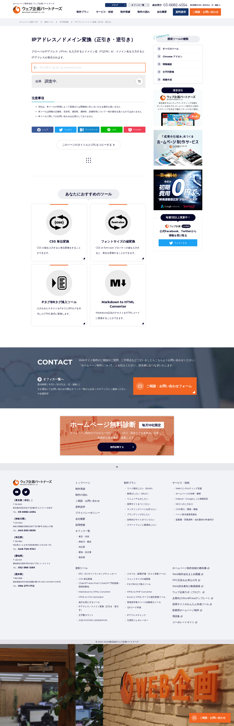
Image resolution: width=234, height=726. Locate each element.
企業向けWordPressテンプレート (192, 598)
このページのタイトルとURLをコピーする (87, 144)
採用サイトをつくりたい (138, 504)
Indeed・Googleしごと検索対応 (192, 498)
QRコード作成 (134, 607)
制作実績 (125, 11)
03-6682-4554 (175, 5)
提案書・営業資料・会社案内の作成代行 (195, 519)
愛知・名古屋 (85, 552)
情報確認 (167, 64)
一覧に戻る (88, 160)
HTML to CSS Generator (91, 597)
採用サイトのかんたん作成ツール (192, 604)
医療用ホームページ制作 (187, 610)
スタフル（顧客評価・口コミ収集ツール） (147, 573)
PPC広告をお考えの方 (186, 580)
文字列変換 (168, 71)
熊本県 (82, 557)
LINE (114, 129)
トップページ (82, 482)
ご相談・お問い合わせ (205, 11)
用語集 (177, 616)
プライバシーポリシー (87, 512)
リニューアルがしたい (137, 498)
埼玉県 (82, 547)
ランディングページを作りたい (142, 509)
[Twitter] (26, 492)
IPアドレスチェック (136, 615)
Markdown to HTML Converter (94, 591)
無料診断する (117, 447)
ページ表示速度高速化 (186, 514)
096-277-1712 (26, 585)
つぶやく (68, 129)
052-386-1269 (26, 567)
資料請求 (181, 11)
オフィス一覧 (137, 5)
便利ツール (81, 568)
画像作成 (167, 79)
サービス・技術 (104, 11)
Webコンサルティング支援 (189, 488)
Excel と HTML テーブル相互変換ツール (146, 597)
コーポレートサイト (184, 622)
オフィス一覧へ (53, 379)
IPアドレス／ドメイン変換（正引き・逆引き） (99, 608)
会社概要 (162, 11)
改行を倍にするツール (89, 602)
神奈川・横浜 (85, 541)
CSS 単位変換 (85, 579)
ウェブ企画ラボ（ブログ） (188, 592)
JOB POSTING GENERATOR (93, 620)
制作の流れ (143, 11)
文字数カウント (86, 615)
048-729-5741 (26, 549)
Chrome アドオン (172, 56)
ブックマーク (91, 129)
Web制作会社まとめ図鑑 (187, 574)
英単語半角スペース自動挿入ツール (144, 602)
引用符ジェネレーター (137, 620)
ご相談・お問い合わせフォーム (169, 386)
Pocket (137, 129)
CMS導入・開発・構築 (187, 509)
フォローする (180, 243)
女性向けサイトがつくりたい (141, 519)
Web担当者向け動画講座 (187, 586)
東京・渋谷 (84, 536)
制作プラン (83, 11)
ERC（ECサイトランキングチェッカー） (98, 573)
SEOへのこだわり (184, 504)
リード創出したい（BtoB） (140, 488)
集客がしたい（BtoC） (138, 493)
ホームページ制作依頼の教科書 (191, 568)
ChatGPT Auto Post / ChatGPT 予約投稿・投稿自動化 (100, 585)
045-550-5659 (27, 530)
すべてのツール (171, 48)
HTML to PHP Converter (139, 591)
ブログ (115, 5)
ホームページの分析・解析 (188, 493)
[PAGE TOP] (117, 467)
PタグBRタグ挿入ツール (139, 584)
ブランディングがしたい (138, 514)
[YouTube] (17, 492)
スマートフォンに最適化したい (142, 524)
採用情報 (80, 524)
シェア (45, 129)
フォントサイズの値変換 (138, 579)
